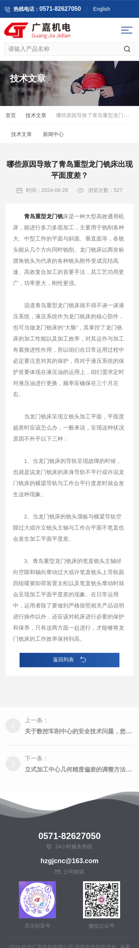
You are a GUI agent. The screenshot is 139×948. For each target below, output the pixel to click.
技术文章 (36, 116)
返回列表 (70, 659)
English (105, 10)
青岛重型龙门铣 (43, 229)
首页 (11, 116)
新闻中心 (53, 135)
